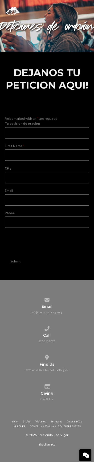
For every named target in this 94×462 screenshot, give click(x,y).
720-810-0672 (47, 341)
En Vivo (26, 421)
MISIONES (19, 426)
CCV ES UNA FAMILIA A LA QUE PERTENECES (55, 426)
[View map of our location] (47, 356)
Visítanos (40, 421)
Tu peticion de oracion (22, 126)
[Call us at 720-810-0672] (47, 327)
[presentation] (40, 244)
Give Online (47, 399)
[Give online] (47, 385)
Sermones (56, 421)
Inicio (14, 421)
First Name (14, 148)
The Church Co (47, 444)
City (8, 171)
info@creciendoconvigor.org (47, 312)
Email (9, 193)
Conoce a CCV (74, 421)
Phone (10, 215)
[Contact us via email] (47, 298)
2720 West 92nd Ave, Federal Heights (47, 370)
